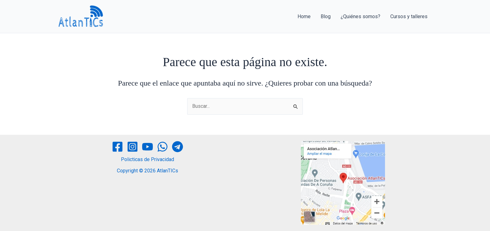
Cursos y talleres (409, 16)
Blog (326, 16)
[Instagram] (132, 146)
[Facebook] (117, 146)
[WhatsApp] (162, 146)
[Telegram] (177, 146)
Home (304, 16)
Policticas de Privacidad (147, 159)
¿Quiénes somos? (360, 16)
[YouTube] (147, 146)
